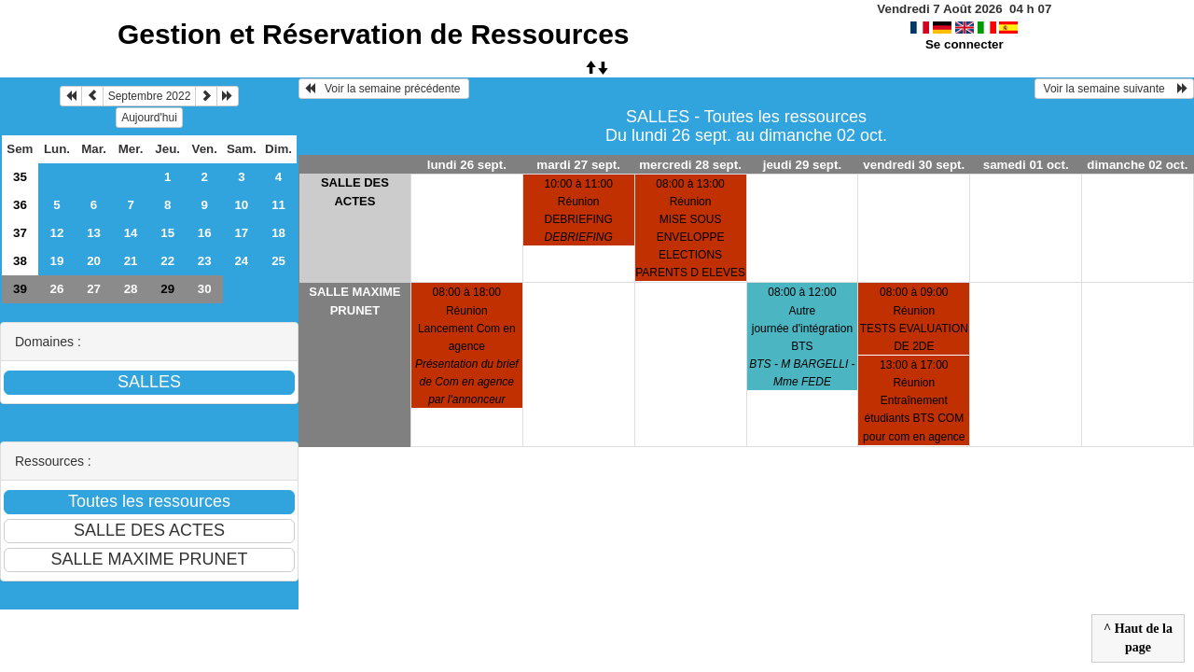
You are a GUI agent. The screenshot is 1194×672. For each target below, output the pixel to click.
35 (20, 177)
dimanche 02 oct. (1137, 165)
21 (131, 261)
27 (94, 289)
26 (57, 289)
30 (205, 289)
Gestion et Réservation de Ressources (374, 34)
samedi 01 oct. (1026, 165)
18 (278, 233)
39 (20, 289)
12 (57, 233)
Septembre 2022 (149, 96)
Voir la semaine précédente (384, 88)
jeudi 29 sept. (802, 165)
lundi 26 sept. (467, 165)
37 (20, 233)
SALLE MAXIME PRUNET (354, 301)
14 (131, 233)
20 (94, 261)
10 (241, 205)
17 (241, 233)
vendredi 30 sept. (914, 165)
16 (205, 233)
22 (167, 261)
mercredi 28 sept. (690, 165)
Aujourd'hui (149, 117)
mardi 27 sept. (578, 165)
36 (20, 205)
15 (167, 233)
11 (278, 205)
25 (278, 261)
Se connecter (964, 44)
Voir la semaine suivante (1114, 88)
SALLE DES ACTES (355, 191)
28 (131, 289)
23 (205, 261)
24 (241, 261)
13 (94, 233)
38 (20, 261)
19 (57, 261)
